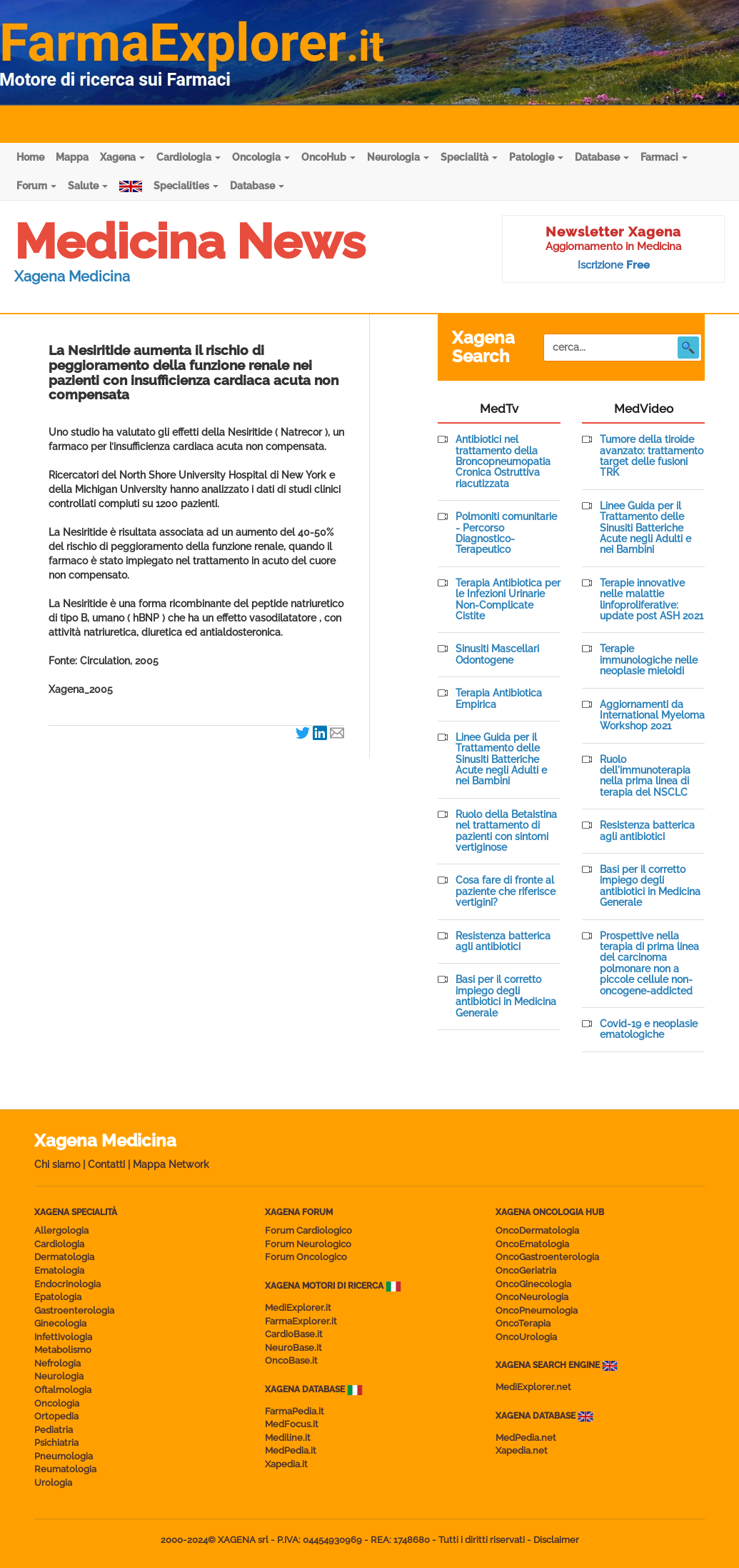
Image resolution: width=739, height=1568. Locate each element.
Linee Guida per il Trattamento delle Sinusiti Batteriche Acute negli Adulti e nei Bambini (501, 759)
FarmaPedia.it (294, 1411)
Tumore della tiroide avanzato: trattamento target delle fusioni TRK (651, 456)
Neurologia (398, 157)
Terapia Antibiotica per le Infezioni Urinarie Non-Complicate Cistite (508, 599)
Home (30, 157)
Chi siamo (57, 1164)
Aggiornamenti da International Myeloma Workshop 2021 (652, 715)
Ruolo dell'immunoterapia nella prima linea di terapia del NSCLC (645, 776)
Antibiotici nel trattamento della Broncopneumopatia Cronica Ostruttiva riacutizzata (503, 461)
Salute (88, 185)
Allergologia (61, 1230)
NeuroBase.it (293, 1347)
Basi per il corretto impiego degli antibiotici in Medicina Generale (506, 996)
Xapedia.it (286, 1464)
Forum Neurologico (308, 1244)
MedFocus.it (291, 1424)
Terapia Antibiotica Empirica (499, 698)
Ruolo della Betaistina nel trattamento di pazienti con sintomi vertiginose (506, 831)
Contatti (106, 1164)
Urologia (53, 1482)
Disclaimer (556, 1539)
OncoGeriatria (526, 1270)
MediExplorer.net (533, 1387)
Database (602, 157)
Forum (36, 185)
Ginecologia (60, 1323)
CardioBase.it (294, 1334)
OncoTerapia (523, 1323)
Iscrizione (614, 265)
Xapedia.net (522, 1450)
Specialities (186, 185)
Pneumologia (63, 1456)
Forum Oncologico (306, 1257)
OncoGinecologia (533, 1284)
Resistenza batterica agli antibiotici (503, 941)
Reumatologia (65, 1469)
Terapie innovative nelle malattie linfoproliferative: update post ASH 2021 (651, 599)
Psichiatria (56, 1442)
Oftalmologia (62, 1389)
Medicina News (190, 241)
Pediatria (53, 1429)
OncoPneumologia (537, 1310)
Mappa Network (171, 1164)
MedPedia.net (526, 1437)
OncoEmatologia (532, 1244)
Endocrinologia (67, 1284)
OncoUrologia (526, 1337)
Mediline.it (288, 1437)
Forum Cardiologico (308, 1230)
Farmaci (664, 157)
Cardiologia (188, 157)
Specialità (469, 157)
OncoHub (328, 157)
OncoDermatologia (537, 1230)
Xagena (122, 157)
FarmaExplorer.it (301, 1321)
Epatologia (57, 1297)
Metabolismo (62, 1349)
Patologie (536, 157)
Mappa (72, 157)
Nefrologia (57, 1363)
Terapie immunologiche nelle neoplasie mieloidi (649, 660)
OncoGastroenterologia (547, 1257)
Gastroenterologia (74, 1310)
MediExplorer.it (298, 1307)
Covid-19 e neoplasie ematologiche (649, 1029)
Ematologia (59, 1270)
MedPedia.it (290, 1450)
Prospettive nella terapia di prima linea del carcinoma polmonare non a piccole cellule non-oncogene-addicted (649, 964)
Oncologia (261, 157)
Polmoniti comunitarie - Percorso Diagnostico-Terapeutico (506, 533)
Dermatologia (64, 1257)
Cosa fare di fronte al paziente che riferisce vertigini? (505, 891)
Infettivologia (63, 1337)
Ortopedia (56, 1416)
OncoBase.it (291, 1360)
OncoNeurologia (532, 1297)
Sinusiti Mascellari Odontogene (497, 654)
